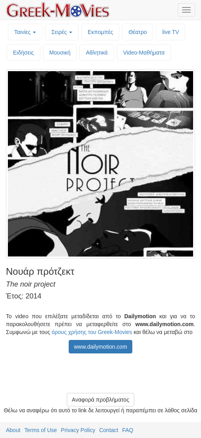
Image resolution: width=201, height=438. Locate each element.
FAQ (127, 430)
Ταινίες (25, 32)
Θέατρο (137, 32)
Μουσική (60, 52)
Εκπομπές (100, 32)
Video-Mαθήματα (144, 52)
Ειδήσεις (23, 52)
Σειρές (61, 32)
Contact (108, 430)
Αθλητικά (96, 52)
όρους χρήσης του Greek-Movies (92, 332)
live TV (170, 32)
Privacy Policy (78, 430)
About (13, 430)
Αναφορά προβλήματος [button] (100, 399)
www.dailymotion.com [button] (100, 347)
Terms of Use (40, 430)
